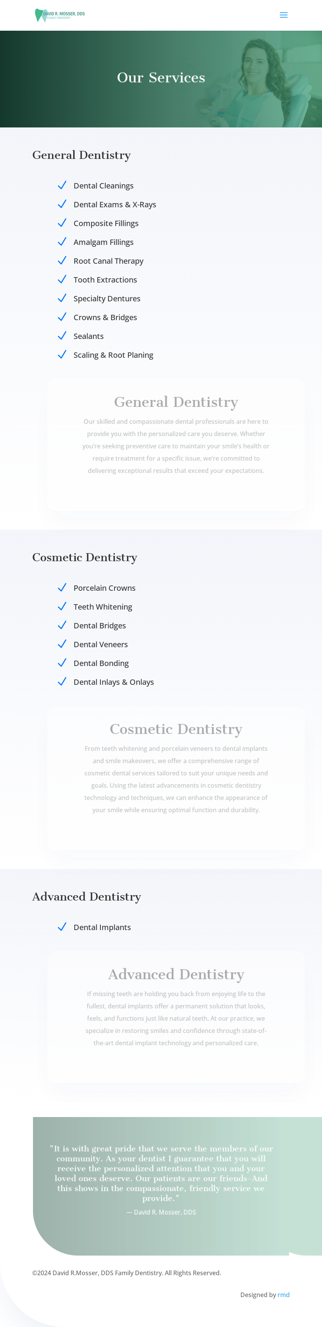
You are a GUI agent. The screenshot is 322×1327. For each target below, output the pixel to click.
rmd (284, 1295)
